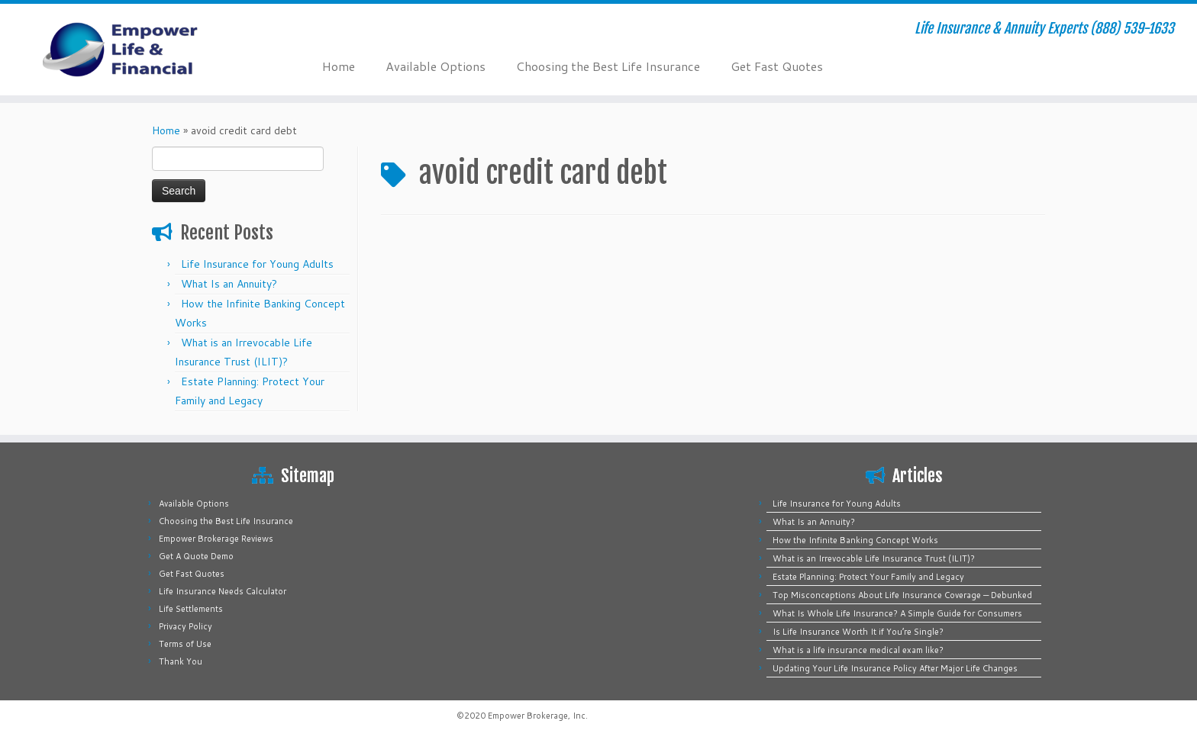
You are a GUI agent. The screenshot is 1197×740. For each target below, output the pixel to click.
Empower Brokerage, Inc (537, 715)
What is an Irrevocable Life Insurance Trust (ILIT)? (874, 558)
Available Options (436, 66)
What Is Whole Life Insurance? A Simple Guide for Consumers (897, 613)
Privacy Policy (185, 626)
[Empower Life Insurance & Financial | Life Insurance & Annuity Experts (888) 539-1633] (138, 49)
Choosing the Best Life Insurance (608, 66)
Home (338, 66)
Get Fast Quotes (777, 66)
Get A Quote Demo (196, 556)
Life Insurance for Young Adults (257, 264)
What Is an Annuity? (229, 283)
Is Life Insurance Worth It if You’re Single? (858, 632)
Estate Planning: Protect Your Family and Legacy (868, 577)
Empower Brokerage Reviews (216, 538)
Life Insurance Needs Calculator (222, 591)
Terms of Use (185, 644)
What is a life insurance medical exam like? (858, 650)
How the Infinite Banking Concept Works (855, 540)
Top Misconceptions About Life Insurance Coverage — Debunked (902, 595)
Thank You (180, 661)
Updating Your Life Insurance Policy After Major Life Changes (895, 668)
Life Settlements (191, 609)
